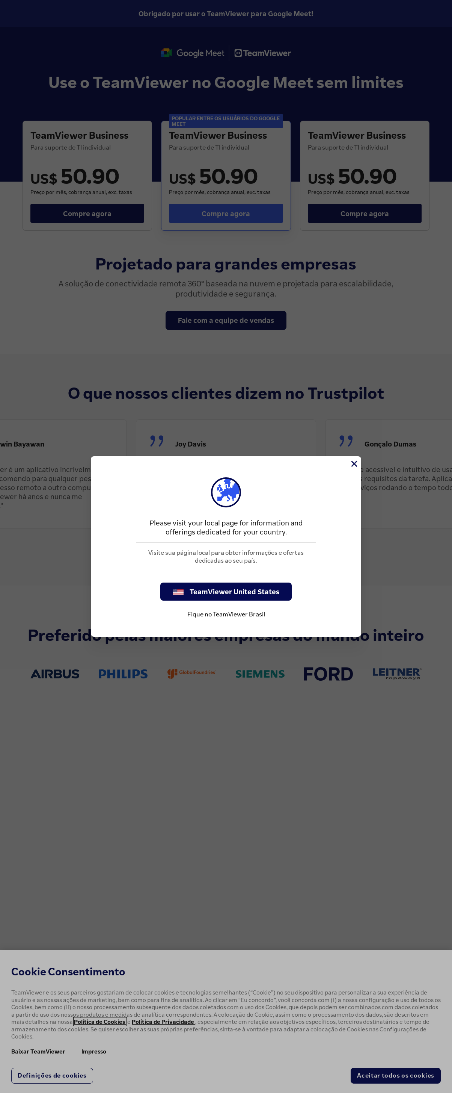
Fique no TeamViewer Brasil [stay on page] (226, 614)
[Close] (353, 463)
